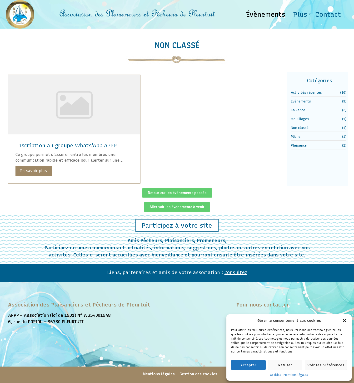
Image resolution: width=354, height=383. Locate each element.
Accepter (248, 365)
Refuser (285, 365)
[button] (344, 320)
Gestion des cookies (198, 374)
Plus (301, 14)
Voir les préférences (325, 365)
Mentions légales (296, 375)
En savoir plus (33, 171)
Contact (328, 14)
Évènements (265, 14)
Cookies (275, 375)
